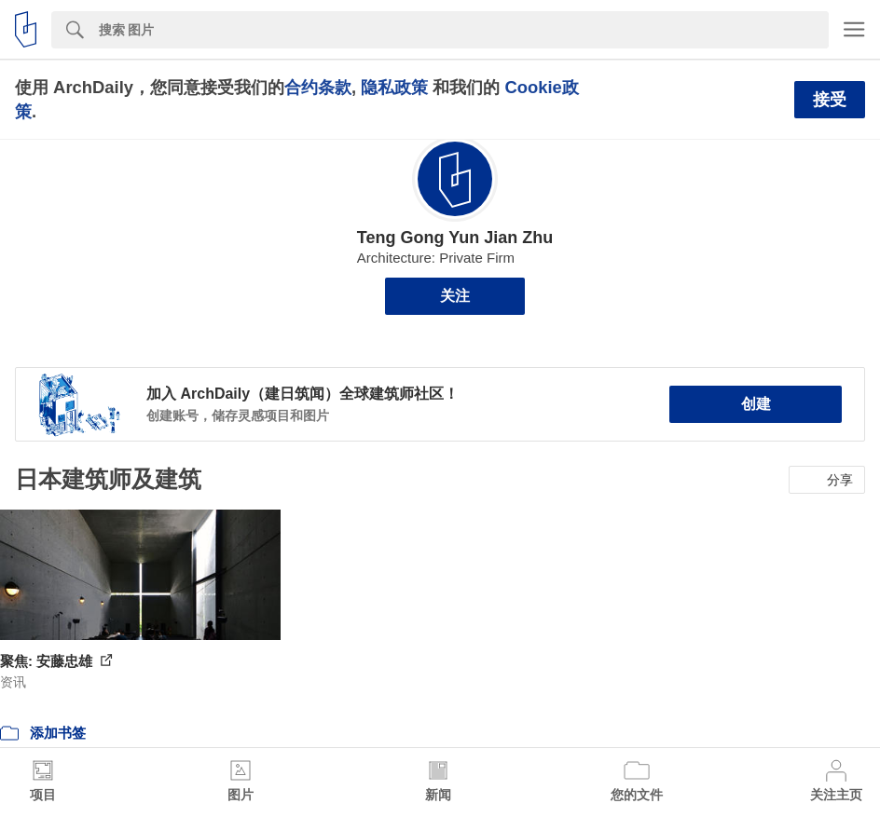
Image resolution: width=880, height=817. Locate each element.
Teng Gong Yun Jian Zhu (455, 237)
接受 (829, 99)
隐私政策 (394, 87)
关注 (455, 296)
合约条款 (317, 87)
